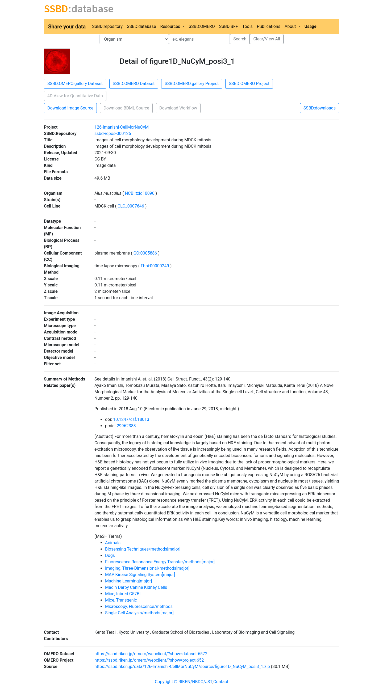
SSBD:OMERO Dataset (134, 83)
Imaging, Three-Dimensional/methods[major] (147, 568)
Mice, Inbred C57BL (123, 593)
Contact (220, 681)
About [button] (291, 26)
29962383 (126, 425)
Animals (112, 542)
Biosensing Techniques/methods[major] (142, 549)
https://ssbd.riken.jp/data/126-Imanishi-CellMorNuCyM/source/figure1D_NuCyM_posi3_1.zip (182, 666)
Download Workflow (178, 108)
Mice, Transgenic (121, 600)
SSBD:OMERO (202, 26)
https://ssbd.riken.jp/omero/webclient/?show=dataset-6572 (150, 653)
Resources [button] (170, 26)
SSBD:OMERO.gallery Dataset (75, 83)
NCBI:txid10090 (140, 193)
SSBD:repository (107, 26)
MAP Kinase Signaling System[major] (140, 574)
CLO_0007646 (130, 206)
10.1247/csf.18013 (131, 419)
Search (239, 38)
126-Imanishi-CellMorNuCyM (121, 127)
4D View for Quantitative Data (75, 95)
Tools (247, 26)
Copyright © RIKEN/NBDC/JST (184, 681)
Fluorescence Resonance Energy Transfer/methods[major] (160, 561)
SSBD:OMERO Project (249, 83)
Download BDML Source (126, 108)
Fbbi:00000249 (155, 265)
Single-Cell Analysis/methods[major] (139, 612)
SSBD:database (141, 26)
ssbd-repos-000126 (112, 133)
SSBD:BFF (228, 26)
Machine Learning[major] (128, 580)
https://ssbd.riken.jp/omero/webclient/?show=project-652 (149, 660)
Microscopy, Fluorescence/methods (139, 606)
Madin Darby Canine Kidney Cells (136, 587)
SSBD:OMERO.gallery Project (192, 83)
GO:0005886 (145, 253)
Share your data (67, 26)
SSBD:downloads (319, 108)
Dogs (110, 555)
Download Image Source (70, 108)
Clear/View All (266, 38)
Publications (268, 26)
